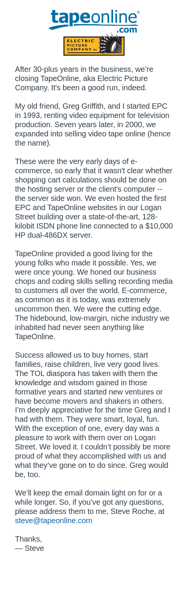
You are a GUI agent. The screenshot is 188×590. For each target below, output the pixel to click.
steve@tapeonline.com (53, 520)
